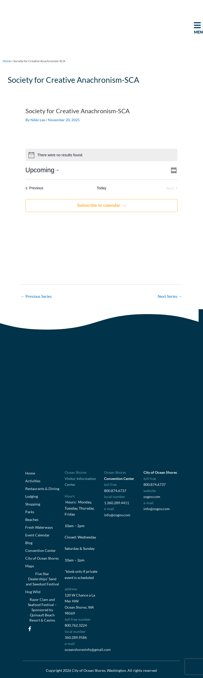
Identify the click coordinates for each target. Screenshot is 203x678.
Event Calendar (37, 535)
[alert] (102, 155)
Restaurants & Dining (42, 488)
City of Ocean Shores (42, 558)
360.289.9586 (76, 637)
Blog (28, 543)
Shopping (32, 504)
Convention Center (40, 550)
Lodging (31, 496)
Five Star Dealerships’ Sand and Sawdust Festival (42, 578)
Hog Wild (32, 592)
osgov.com (151, 496)
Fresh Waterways (39, 527)
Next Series (170, 296)
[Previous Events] (34, 188)
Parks (29, 512)
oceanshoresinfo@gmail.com (88, 649)
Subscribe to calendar (98, 205)
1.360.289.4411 (116, 503)
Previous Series (36, 296)
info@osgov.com (117, 515)
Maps (29, 566)
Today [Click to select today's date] (101, 188)
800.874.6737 (115, 490)
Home (7, 61)
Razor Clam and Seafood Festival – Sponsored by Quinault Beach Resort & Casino (42, 609)
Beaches (31, 519)
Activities (32, 481)
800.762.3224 (76, 625)
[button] (3, 23)
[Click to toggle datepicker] (42, 170)
